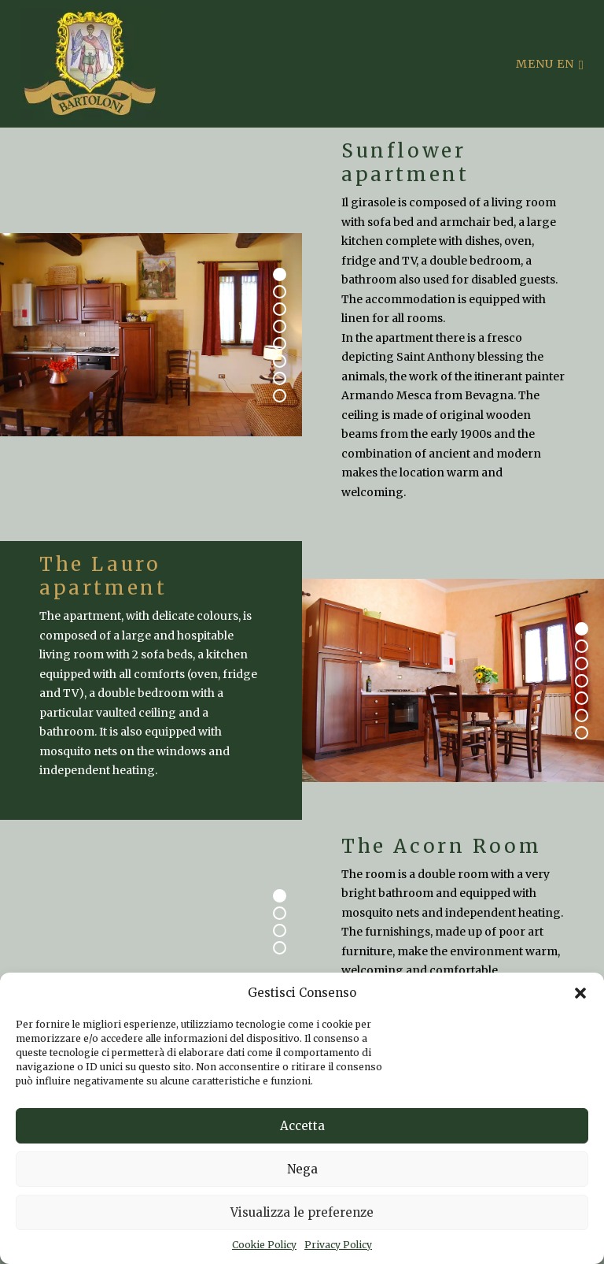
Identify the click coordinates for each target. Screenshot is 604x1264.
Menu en (550, 63)
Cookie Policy (264, 1245)
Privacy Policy (338, 1245)
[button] (580, 993)
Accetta (302, 1125)
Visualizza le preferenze (302, 1212)
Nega (302, 1169)
